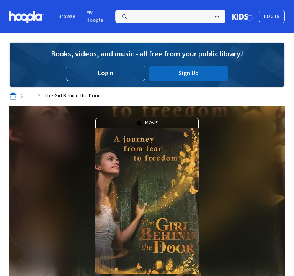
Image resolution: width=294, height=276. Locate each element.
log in (272, 16)
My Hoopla (94, 16)
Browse (66, 16)
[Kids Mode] (242, 16)
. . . (30, 96)
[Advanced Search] (217, 17)
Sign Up (188, 73)
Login (105, 73)
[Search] (170, 16)
